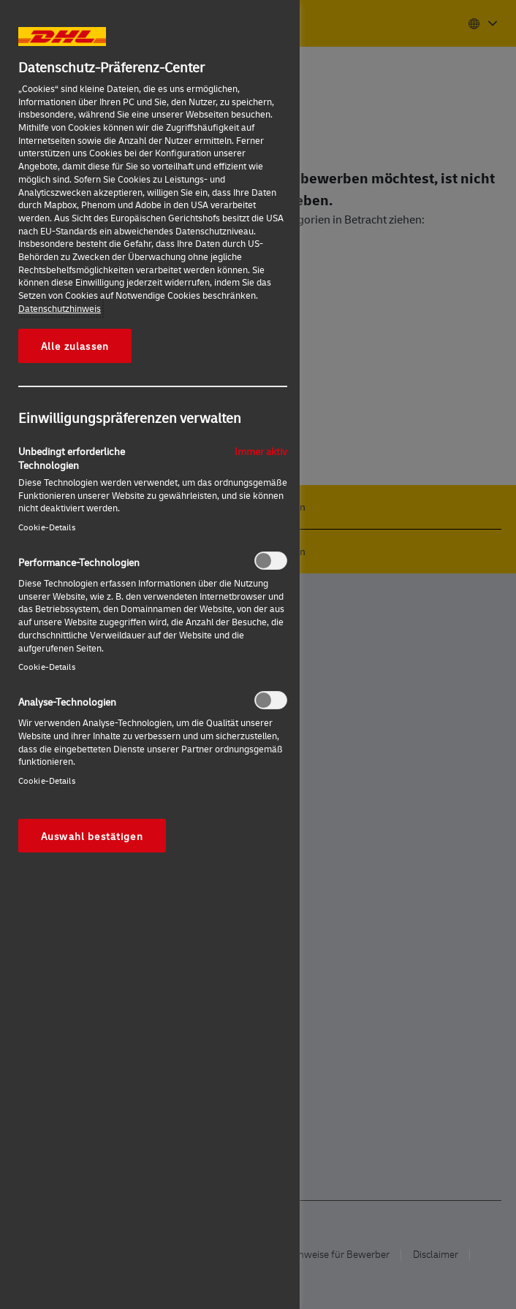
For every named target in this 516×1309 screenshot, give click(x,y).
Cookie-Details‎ (46, 527)
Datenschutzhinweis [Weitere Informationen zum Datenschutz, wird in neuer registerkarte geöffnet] (59, 308)
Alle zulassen (75, 345)
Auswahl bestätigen (92, 835)
